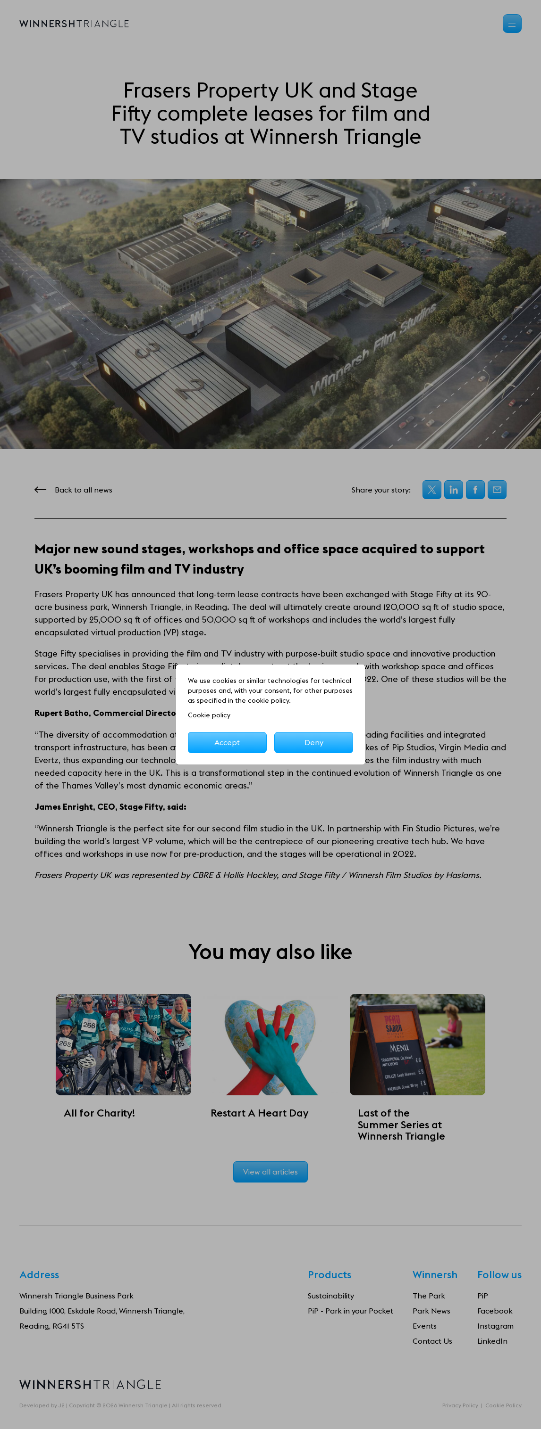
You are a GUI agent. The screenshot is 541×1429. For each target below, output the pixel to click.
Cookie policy (209, 715)
